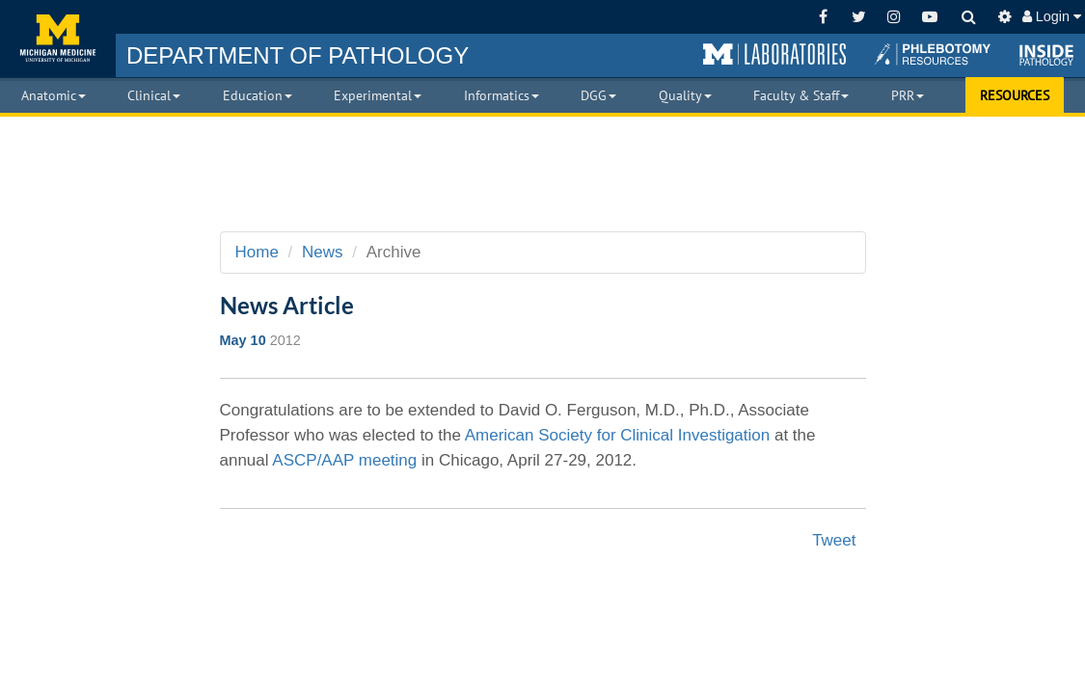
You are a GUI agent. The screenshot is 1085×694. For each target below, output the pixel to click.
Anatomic (53, 95)
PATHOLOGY (297, 55)
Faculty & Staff (801, 95)
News (322, 252)
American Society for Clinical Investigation (619, 435)
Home (257, 252)
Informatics (501, 95)
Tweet (833, 540)
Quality (685, 95)
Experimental (377, 95)
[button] (774, 55)
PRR (907, 95)
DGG (598, 95)
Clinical (153, 95)
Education (257, 95)
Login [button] (1051, 16)
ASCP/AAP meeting (344, 460)
